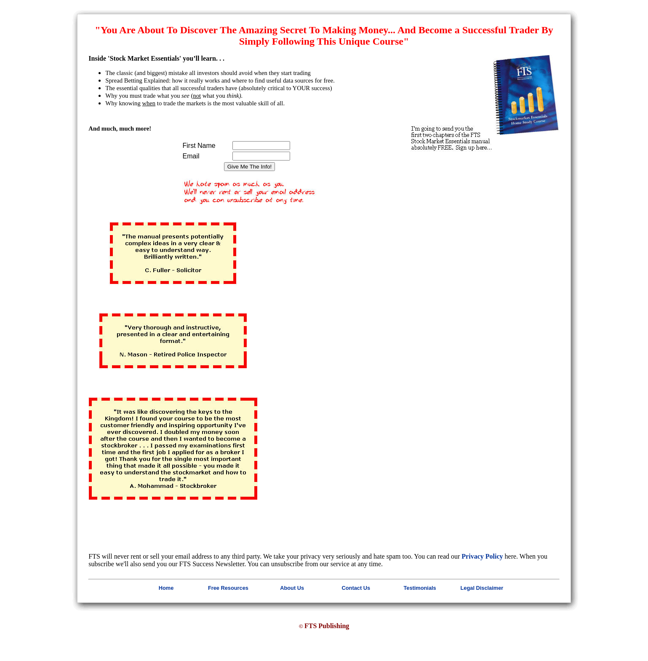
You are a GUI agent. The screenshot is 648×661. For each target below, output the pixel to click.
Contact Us (356, 588)
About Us (292, 588)
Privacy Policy (482, 556)
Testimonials (419, 588)
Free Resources (228, 588)
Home (166, 588)
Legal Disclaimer (482, 588)
